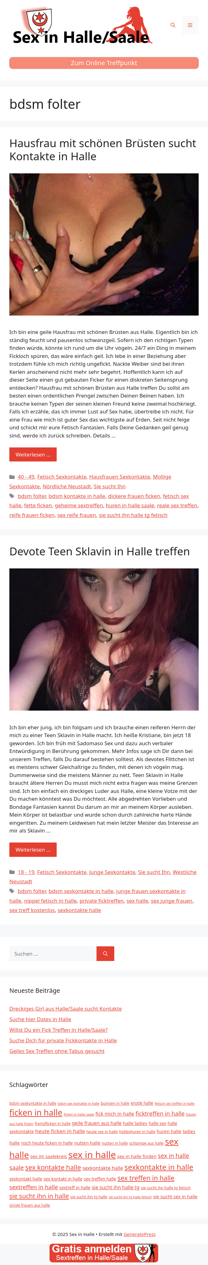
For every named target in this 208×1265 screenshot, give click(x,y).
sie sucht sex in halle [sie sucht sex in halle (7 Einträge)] (175, 1196)
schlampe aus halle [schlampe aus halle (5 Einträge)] (146, 1143)
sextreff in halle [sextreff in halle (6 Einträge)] (75, 1187)
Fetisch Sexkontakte (61, 476)
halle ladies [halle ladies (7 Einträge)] (135, 1123)
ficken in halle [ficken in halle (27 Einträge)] (35, 1112)
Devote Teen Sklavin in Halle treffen (99, 551)
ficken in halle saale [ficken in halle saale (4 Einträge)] (79, 1114)
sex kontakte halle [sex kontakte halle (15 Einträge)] (53, 1167)
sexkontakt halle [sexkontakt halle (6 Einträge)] (25, 1179)
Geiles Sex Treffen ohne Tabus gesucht (57, 1051)
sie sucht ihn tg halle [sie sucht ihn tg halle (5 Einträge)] (88, 1197)
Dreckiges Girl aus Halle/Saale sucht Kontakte (65, 1008)
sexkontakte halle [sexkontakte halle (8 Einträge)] (103, 1168)
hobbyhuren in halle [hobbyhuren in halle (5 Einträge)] (137, 1131)
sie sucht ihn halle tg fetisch (133, 515)
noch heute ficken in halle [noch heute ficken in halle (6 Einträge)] (47, 1143)
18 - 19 (26, 872)
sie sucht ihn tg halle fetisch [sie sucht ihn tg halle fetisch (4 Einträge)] (130, 1197)
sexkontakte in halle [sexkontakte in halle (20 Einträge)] (159, 1167)
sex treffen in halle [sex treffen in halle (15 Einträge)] (145, 1177)
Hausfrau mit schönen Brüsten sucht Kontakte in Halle (102, 149)
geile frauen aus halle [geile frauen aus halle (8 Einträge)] (97, 1123)
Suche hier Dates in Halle (40, 1019)
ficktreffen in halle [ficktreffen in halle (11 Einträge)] (160, 1113)
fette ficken (38, 505)
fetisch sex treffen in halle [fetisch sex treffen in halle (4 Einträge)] (175, 1103)
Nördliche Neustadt (67, 486)
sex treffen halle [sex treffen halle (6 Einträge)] (100, 1179)
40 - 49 (26, 476)
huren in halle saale (130, 505)
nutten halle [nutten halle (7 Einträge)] (87, 1143)
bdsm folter (32, 496)
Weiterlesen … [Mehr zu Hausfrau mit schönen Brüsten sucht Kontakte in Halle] (33, 454)
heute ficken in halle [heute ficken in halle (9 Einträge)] (60, 1131)
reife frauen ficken (31, 515)
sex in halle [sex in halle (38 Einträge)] (92, 1154)
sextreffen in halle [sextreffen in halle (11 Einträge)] (33, 1187)
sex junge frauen (171, 900)
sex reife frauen (76, 515)
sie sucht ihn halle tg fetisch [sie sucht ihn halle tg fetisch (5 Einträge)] (166, 1187)
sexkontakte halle (79, 910)
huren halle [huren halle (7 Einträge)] (169, 1131)
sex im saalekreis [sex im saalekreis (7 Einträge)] (48, 1156)
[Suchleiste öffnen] (173, 25)
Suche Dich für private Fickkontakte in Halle (63, 1040)
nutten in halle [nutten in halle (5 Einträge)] (115, 1143)
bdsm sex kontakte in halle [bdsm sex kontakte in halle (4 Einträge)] (78, 1103)
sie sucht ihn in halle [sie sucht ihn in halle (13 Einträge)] (39, 1196)
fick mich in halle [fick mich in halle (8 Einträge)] (114, 1113)
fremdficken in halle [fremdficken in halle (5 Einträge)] (53, 1123)
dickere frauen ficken (134, 496)
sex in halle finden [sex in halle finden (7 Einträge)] (137, 1156)
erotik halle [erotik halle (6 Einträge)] (142, 1103)
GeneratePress (140, 1234)
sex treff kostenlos (32, 910)
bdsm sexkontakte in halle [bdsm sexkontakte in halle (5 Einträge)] (32, 1103)
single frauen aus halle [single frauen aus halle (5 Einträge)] (29, 1205)
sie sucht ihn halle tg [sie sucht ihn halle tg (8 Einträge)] (115, 1187)
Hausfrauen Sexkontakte (119, 476)
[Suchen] (105, 953)
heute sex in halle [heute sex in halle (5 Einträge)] (102, 1131)
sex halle (137, 900)
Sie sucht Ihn (109, 486)
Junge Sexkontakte (112, 872)
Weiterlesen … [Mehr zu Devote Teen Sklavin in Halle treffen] (33, 849)
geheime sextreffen (79, 505)
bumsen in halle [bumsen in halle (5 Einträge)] (115, 1103)
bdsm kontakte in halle (77, 496)
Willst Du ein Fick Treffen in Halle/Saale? (58, 1029)
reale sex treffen (177, 505)
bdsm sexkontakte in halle (81, 891)
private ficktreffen (101, 900)
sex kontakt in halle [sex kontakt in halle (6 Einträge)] (63, 1179)
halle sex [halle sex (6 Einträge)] (157, 1123)
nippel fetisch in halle (50, 900)
